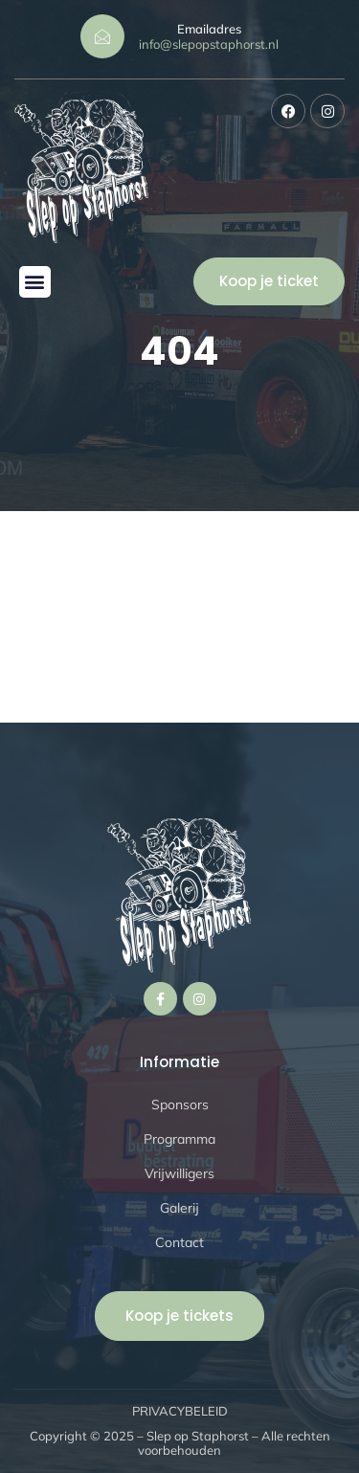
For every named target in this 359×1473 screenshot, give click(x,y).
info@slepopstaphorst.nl (209, 44)
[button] (35, 282)
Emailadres (209, 28)
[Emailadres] (102, 36)
